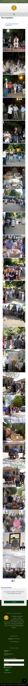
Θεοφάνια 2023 (7, 650)
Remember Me (8, 667)
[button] (14, 14)
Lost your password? (7, 672)
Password (6, 662)
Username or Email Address (10, 658)
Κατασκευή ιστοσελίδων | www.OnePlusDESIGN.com (14, 684)
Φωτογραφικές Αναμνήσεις (11, 23)
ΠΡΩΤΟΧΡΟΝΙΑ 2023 (8, 654)
